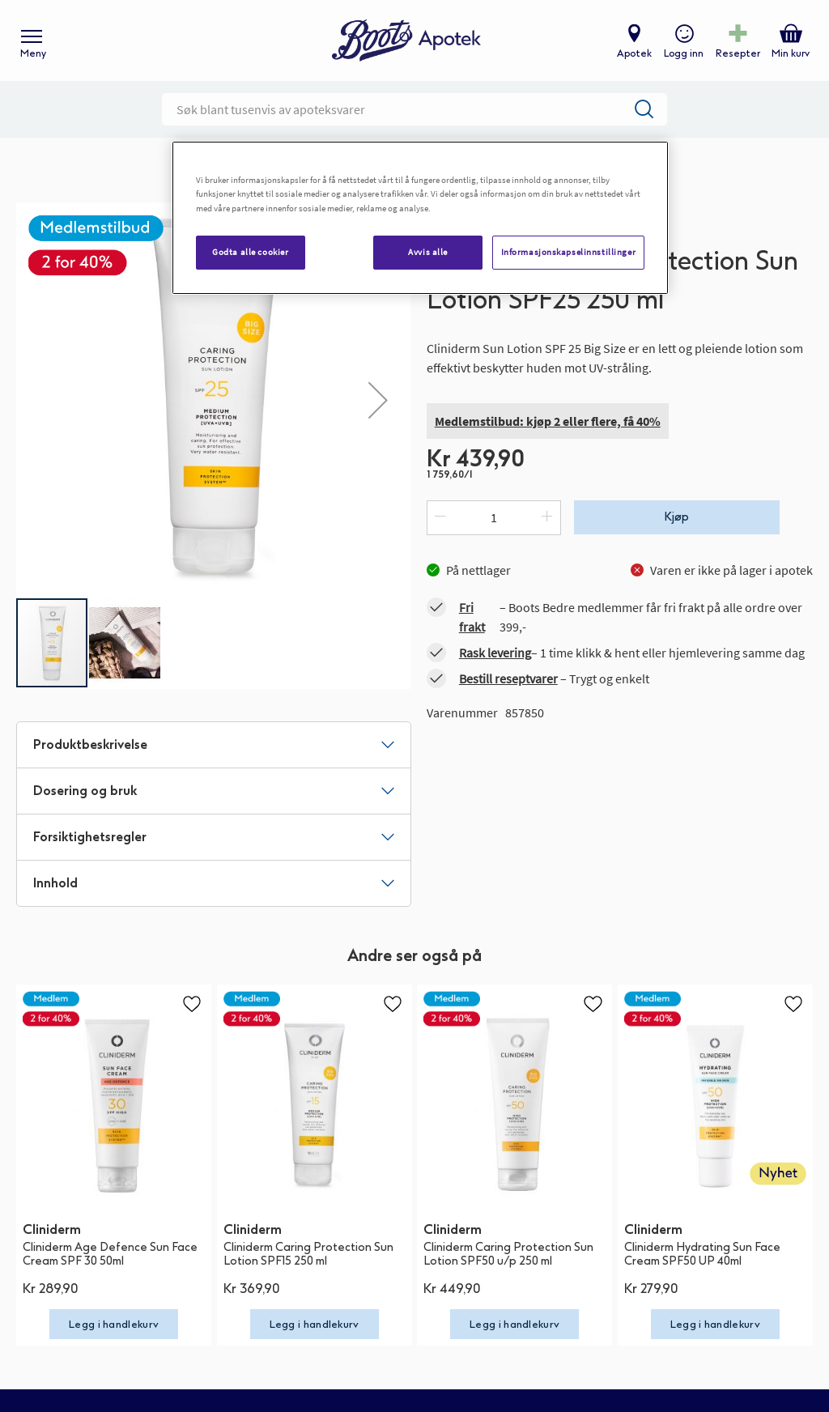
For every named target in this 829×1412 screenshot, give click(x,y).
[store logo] (406, 40)
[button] (378, 399)
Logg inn (684, 53)
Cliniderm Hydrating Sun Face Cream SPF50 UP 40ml (702, 1254)
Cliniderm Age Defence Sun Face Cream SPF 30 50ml (110, 1254)
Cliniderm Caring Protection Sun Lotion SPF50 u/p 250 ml (508, 1254)
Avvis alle (428, 251)
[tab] (213, 745)
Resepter (738, 53)
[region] (420, 217)
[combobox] (414, 109)
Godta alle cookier (250, 251)
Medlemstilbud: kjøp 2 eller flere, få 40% (548, 421)
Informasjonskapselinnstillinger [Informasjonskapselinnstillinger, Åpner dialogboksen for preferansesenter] (568, 251)
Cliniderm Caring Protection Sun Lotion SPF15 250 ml (308, 1254)
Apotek (634, 53)
